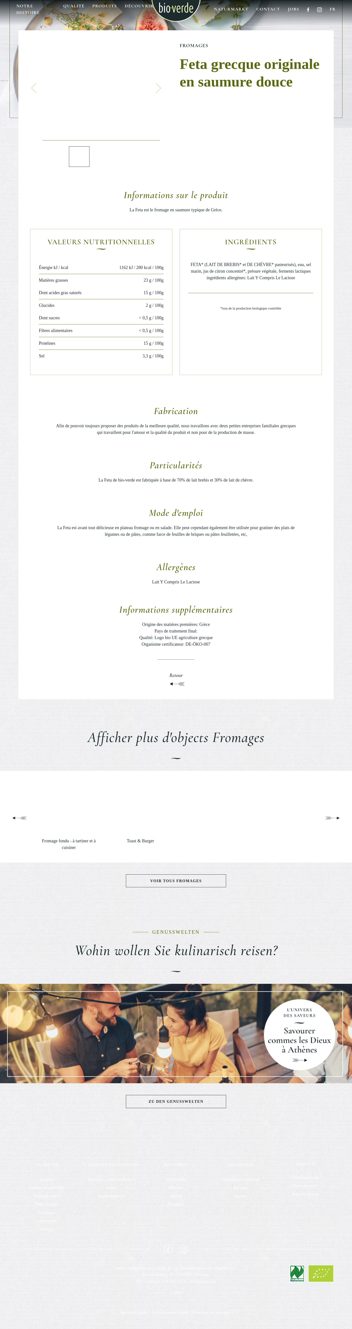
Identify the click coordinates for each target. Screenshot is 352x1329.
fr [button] (333, 9)
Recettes (240, 1188)
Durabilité (176, 1204)
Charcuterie (46, 1221)
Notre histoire (28, 9)
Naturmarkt (231, 9)
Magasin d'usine (305, 1194)
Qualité (74, 6)
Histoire (176, 1188)
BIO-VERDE (176, 1165)
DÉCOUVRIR (240, 1165)
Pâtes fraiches (46, 1204)
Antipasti (47, 1179)
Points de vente (305, 1185)
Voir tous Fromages (176, 881)
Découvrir (139, 6)
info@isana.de (203, 1281)
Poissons (47, 1229)
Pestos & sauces (46, 1196)
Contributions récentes (240, 1179)
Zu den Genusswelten (176, 1101)
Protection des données (210, 1312)
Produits (104, 6)
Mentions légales (134, 1312)
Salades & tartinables (47, 1188)
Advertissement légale (169, 1312)
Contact (268, 9)
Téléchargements (305, 1177)
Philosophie (176, 1179)
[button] (33, 88)
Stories (240, 1196)
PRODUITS (47, 1165)
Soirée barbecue (111, 1196)
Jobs (293, 9)
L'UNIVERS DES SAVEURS (111, 1165)
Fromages (194, 46)
